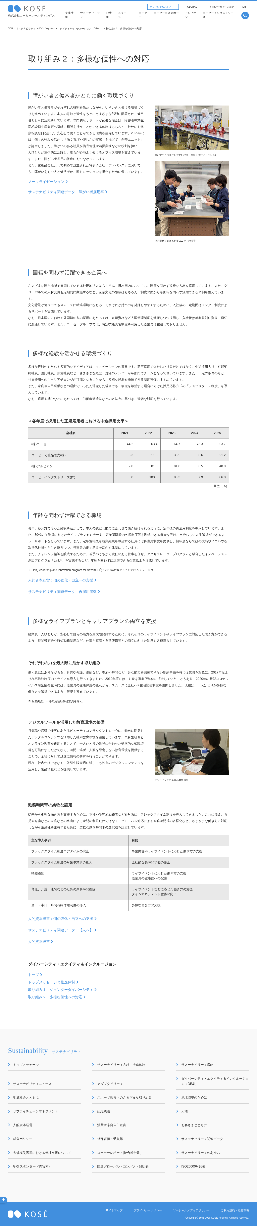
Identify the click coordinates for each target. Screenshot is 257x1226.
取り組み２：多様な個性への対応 (55, 997)
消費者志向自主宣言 (111, 1125)
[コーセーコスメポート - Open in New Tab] (167, 15)
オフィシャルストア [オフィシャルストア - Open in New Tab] (163, 6)
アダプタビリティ (110, 1084)
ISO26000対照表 (193, 1166)
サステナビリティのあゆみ (200, 1152)
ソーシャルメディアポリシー (191, 1210)
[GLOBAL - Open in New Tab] (194, 7)
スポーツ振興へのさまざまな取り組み (124, 1097)
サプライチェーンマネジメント (35, 1111)
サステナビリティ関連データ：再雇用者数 (62, 592)
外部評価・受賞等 (110, 1139)
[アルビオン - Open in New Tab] (192, 15)
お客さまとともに (194, 1125)
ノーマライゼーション (46, 182)
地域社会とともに (26, 1097)
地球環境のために (194, 1097)
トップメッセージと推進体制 (51, 982)
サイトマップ (114, 1210)
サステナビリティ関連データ (202, 1139)
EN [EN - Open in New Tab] (244, 6)
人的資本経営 (39, 942)
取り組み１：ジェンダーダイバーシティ (60, 990)
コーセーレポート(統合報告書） (120, 1152)
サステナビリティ (25, 28)
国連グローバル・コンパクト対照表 (123, 1166)
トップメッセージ (26, 1064)
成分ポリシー (22, 1139)
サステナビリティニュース (32, 1084)
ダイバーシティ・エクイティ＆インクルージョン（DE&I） (70, 28)
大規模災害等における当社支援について (42, 1152)
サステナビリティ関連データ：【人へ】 (60, 930)
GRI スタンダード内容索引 (32, 1166)
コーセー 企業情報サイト (34, 8)
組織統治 (103, 1111)
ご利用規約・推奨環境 (235, 1210)
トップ (33, 975)
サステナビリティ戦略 (197, 1064)
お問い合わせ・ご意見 (222, 6)
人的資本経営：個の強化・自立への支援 (60, 580)
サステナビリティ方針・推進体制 (121, 1064)
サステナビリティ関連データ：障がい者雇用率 (66, 192)
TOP (10, 28)
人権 (184, 1111)
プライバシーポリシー (148, 1210)
